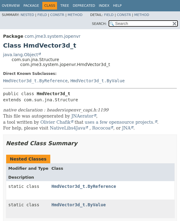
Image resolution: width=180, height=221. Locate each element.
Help (117, 6)
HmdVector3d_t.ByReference (35, 80)
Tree (64, 6)
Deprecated (84, 6)
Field (42, 15)
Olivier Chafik (55, 122)
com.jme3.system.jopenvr (52, 36)
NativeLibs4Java (67, 128)
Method (74, 15)
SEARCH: (99, 24)
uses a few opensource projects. (119, 122)
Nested (27, 15)
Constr (57, 15)
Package (31, 6)
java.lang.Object (20, 54)
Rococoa (101, 128)
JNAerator (82, 116)
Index (104, 6)
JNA (126, 128)
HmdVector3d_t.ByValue (98, 80)
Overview (11, 6)
